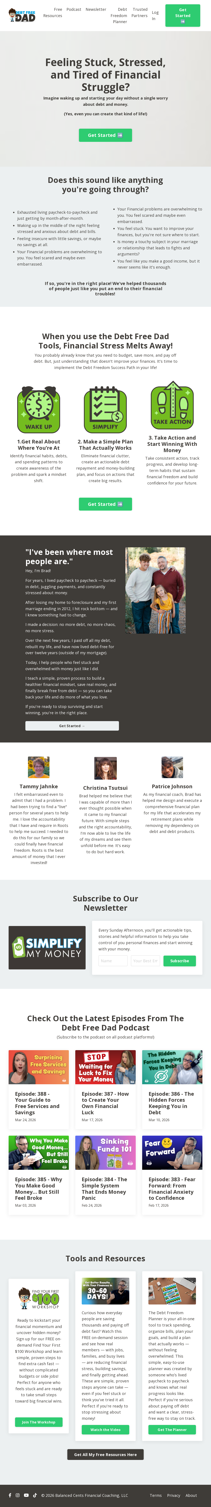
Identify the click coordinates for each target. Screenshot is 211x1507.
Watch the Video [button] (106, 1430)
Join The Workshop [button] (38, 1423)
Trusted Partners (139, 12)
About (191, 1496)
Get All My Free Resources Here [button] (105, 1455)
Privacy (173, 1496)
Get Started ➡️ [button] (183, 15)
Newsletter (96, 9)
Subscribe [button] (179, 961)
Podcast (73, 9)
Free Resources (52, 12)
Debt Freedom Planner (119, 15)
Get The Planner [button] (172, 1430)
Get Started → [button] (72, 726)
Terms (156, 1496)
